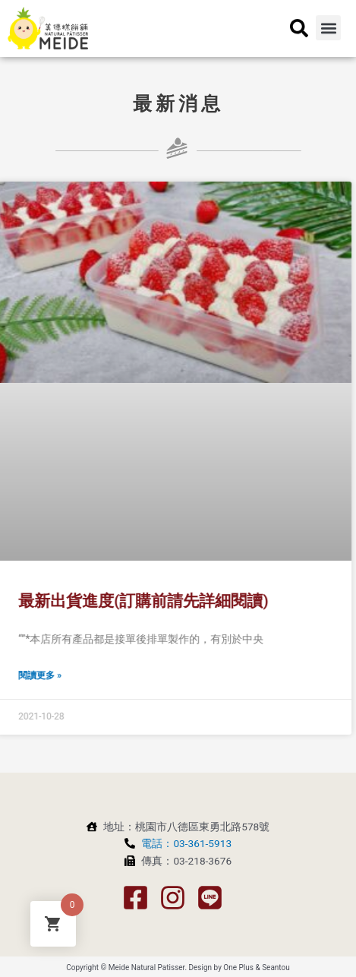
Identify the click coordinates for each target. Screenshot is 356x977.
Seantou (276, 967)
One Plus (238, 967)
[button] (328, 23)
